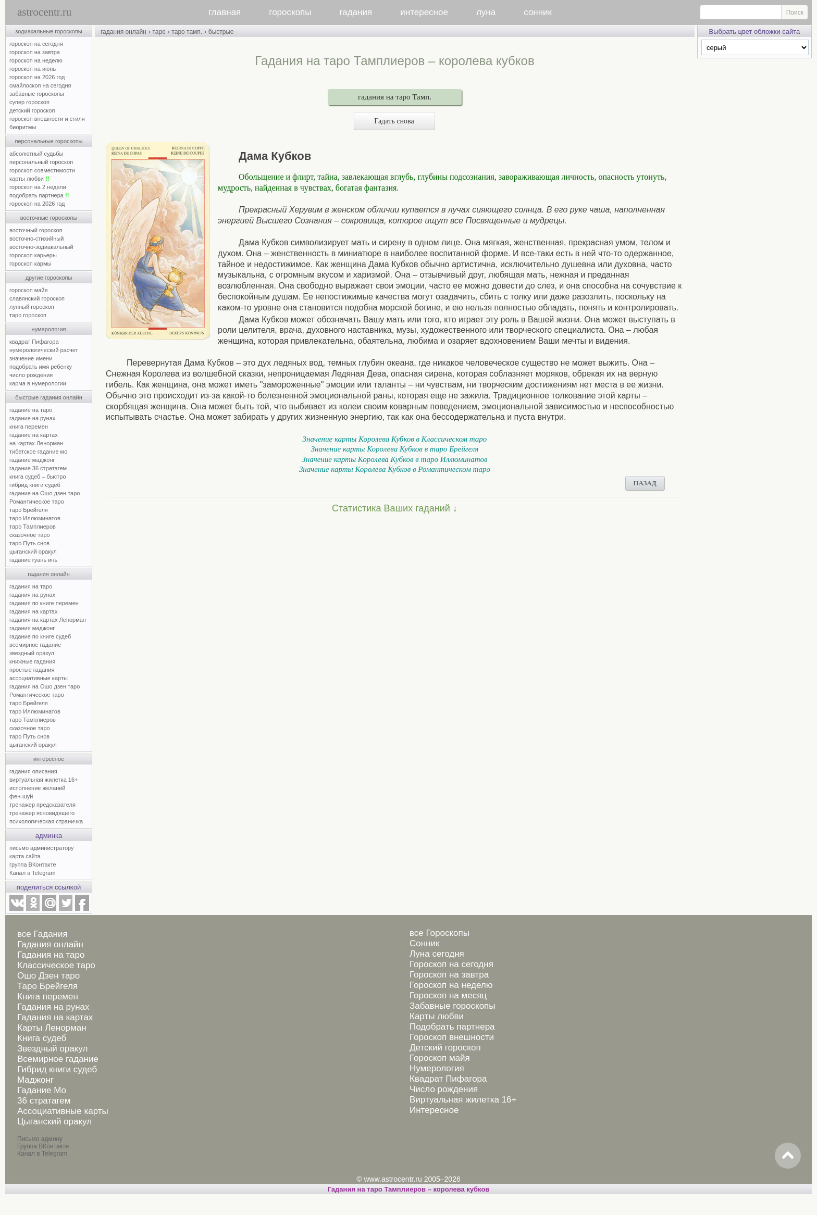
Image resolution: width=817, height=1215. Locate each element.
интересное (424, 12)
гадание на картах (33, 435)
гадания (356, 12)
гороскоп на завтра (34, 52)
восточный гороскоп (36, 230)
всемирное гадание (35, 645)
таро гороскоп (27, 315)
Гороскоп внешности (452, 1037)
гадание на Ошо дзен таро (44, 493)
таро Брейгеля (28, 510)
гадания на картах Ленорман (49, 620)
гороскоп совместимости (42, 170)
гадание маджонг (32, 460)
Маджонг (35, 1080)
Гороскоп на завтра (449, 975)
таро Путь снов (29, 543)
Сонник (424, 943)
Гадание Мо (41, 1090)
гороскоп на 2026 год (37, 77)
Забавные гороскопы (453, 1006)
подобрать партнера (39, 195)
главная (224, 12)
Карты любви (437, 1016)
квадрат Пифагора (34, 342)
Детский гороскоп (445, 1048)
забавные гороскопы (36, 94)
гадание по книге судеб (40, 636)
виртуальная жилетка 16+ (43, 779)
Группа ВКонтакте (43, 1146)
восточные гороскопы (49, 218)
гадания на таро (30, 586)
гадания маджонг (32, 628)
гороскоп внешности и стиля (47, 119)
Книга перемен (47, 996)
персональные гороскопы (49, 141)
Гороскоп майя (440, 1058)
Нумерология (437, 1068)
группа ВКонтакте (32, 864)
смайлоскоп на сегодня (40, 85)
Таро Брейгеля (47, 986)
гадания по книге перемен (44, 603)
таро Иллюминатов (34, 518)
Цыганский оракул (54, 1121)
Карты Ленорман (51, 1028)
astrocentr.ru (44, 12)
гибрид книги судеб (34, 485)
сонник (538, 12)
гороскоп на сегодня (36, 44)
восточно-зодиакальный (41, 247)
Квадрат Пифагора (448, 1079)
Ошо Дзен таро (48, 976)
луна (486, 12)
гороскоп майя (28, 290)
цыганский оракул (33, 551)
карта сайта (25, 856)
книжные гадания (32, 661)
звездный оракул (31, 653)
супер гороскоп (29, 102)
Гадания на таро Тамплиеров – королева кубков (409, 1189)
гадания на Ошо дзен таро (44, 686)
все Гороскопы (439, 933)
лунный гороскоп (31, 307)
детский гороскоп (32, 110)
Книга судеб (41, 1038)
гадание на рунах (32, 418)
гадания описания (33, 771)
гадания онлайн (49, 574)
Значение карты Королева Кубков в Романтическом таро (394, 469)
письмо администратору (41, 848)
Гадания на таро (50, 955)
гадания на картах (33, 611)
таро (158, 31)
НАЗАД (644, 483)
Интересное (434, 1110)
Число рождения (444, 1089)
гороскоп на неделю (36, 60)
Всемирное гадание (57, 1059)
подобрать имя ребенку (40, 367)
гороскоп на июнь (32, 69)
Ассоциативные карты (62, 1111)
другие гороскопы (49, 277)
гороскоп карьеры (33, 255)
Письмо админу (40, 1139)
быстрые (221, 31)
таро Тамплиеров (32, 526)
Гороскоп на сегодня (451, 964)
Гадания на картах (55, 1017)
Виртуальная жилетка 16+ (463, 1100)
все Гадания (42, 934)
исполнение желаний (37, 788)
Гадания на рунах (53, 1007)
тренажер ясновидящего (42, 813)
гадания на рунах (32, 595)
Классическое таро (56, 965)
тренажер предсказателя (42, 804)
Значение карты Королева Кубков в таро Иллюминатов (394, 459)
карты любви (29, 179)
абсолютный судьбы (36, 154)
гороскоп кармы (30, 263)
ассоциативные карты (38, 678)
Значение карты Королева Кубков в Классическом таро (395, 439)
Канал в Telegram (32, 873)
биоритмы (22, 127)
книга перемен (28, 426)
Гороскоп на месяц (448, 995)
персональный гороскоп (41, 162)
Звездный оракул (52, 1049)
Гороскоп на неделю (451, 985)
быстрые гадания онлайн (48, 397)
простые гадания (31, 670)
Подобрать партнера (452, 1027)
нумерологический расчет (43, 350)
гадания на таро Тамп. (394, 97)
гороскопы (290, 12)
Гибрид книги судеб (57, 1069)
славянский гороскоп (37, 298)
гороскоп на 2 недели (37, 187)
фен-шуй (21, 796)
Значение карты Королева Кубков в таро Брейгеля (395, 449)
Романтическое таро (36, 501)
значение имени (30, 358)
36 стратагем (43, 1101)
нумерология (49, 329)
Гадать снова (394, 121)
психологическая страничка (46, 821)
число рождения (31, 375)
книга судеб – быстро (37, 476)
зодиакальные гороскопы (48, 31)
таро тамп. (186, 31)
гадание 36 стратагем (38, 468)
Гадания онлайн (50, 944)
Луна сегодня (437, 954)
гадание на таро (30, 410)
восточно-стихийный (36, 238)
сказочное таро (29, 535)
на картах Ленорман (36, 443)
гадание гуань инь (33, 560)
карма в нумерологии (37, 383)
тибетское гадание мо (38, 451)
